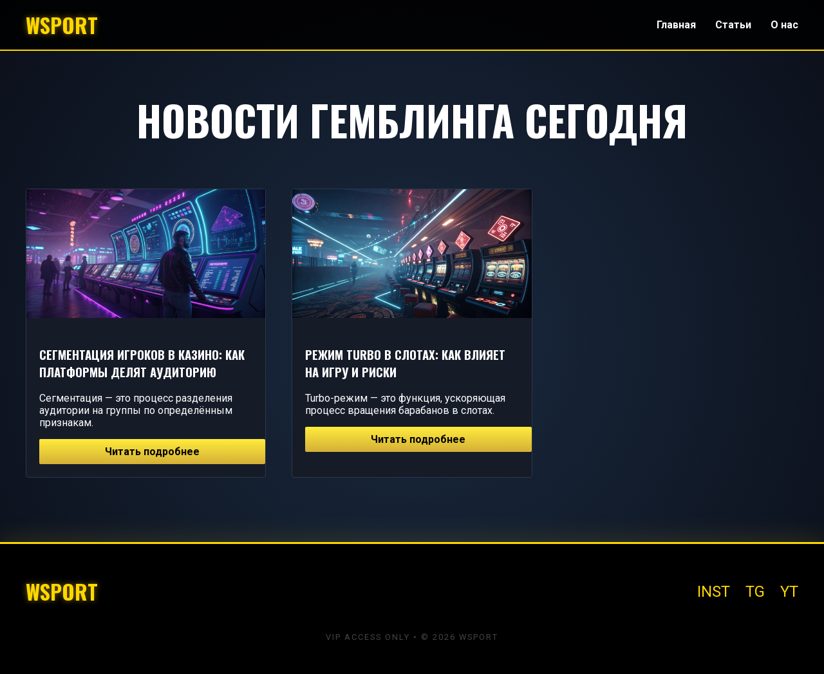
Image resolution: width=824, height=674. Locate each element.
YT (789, 592)
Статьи (733, 25)
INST (713, 592)
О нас (784, 25)
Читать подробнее (152, 451)
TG (755, 592)
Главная (676, 25)
